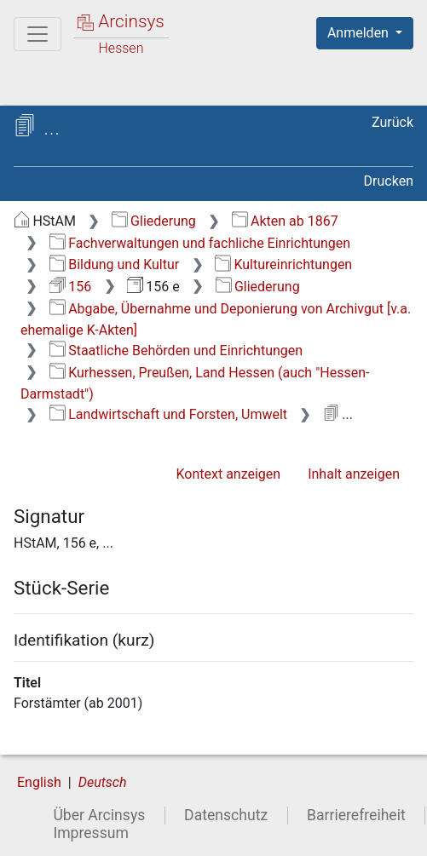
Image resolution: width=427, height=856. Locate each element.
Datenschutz (226, 815)
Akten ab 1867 (285, 221)
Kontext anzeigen (228, 474)
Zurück (392, 122)
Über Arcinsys (99, 815)
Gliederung (154, 221)
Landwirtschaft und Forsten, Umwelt (168, 414)
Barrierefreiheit (356, 815)
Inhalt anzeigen (354, 474)
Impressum (91, 833)
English (39, 782)
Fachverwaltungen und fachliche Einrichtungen (199, 243)
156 (70, 287)
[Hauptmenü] (37, 34)
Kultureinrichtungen (283, 264)
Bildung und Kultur (114, 264)
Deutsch (102, 782)
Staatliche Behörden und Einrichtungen (176, 350)
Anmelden (359, 33)
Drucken (388, 181)
